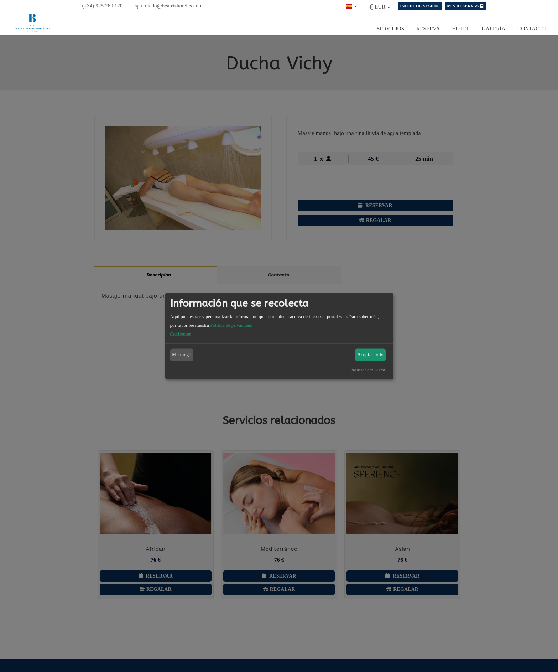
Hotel (461, 28)
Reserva (428, 28)
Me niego (181, 354)
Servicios (390, 28)
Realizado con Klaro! (367, 369)
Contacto (531, 28)
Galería (494, 28)
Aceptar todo (370, 354)
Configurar (180, 333)
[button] (351, 5)
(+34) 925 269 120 (102, 6)
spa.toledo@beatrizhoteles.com (169, 6)
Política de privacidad (230, 324)
